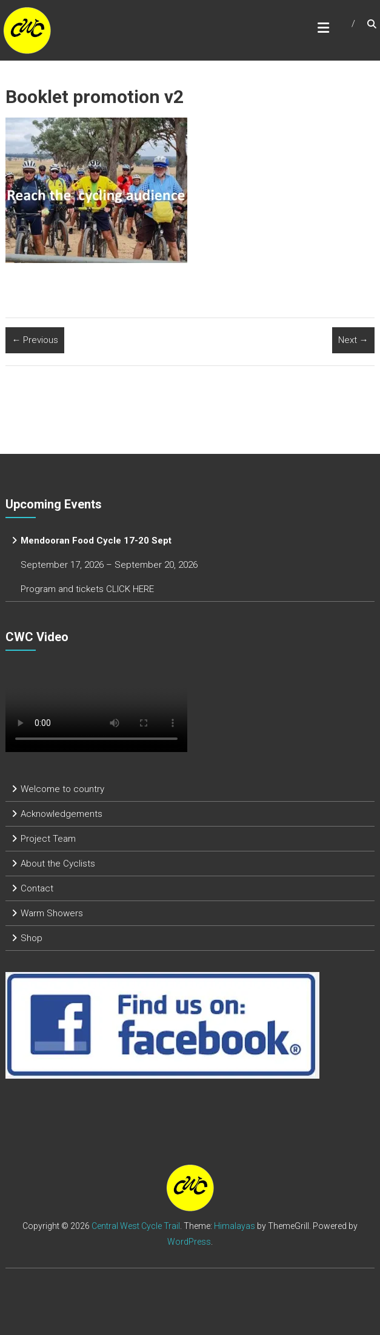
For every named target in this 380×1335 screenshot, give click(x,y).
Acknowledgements (61, 813)
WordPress (189, 1242)
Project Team (48, 838)
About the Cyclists (58, 863)
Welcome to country (62, 789)
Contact (37, 888)
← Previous (35, 340)
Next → (353, 340)
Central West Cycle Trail (136, 1226)
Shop (31, 938)
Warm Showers (52, 913)
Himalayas (234, 1226)
